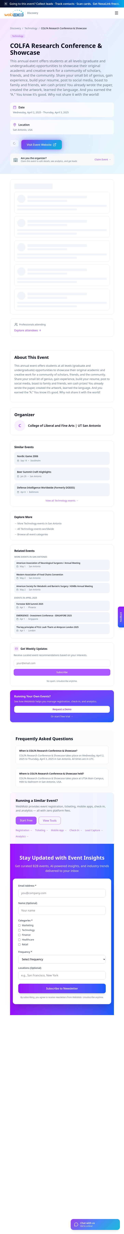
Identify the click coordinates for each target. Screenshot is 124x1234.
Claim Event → (103, 159)
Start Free (26, 833)
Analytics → (22, 848)
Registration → (24, 842)
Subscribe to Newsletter (62, 1001)
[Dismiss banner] (118, 4)
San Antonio (20, 129)
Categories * (25, 932)
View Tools (50, 833)
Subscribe (61, 684)
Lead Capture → (94, 842)
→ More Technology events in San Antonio (38, 535)
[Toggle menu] (116, 13)
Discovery (15, 28)
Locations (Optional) (29, 980)
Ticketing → (41, 842)
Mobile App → (59, 842)
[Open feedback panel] (121, 617)
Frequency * (25, 964)
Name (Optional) (27, 915)
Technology (31, 28)
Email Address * (27, 898)
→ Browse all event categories (31, 546)
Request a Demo (62, 721)
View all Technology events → (62, 512)
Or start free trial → (62, 728)
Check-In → (76, 842)
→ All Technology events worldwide (34, 541)
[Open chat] (95, 1224)
